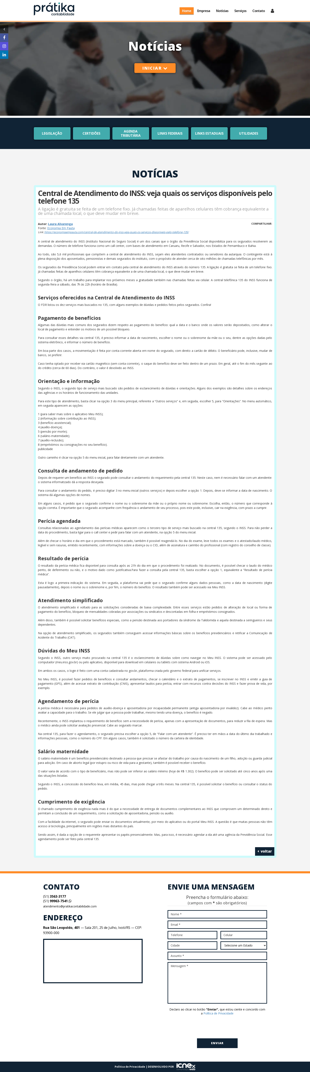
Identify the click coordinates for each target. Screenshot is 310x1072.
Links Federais (170, 133)
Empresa (203, 11)
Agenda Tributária (131, 133)
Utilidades (248, 133)
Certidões (91, 133)
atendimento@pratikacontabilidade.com (70, 906)
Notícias (222, 11)
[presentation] (217, 1027)
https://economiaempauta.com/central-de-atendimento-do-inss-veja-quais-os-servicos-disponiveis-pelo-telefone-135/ (116, 232)
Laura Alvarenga (60, 224)
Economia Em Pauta (61, 228)
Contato (258, 11)
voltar (265, 851)
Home (186, 11)
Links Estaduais (209, 133)
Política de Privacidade (218, 1013)
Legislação (52, 133)
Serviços (240, 11)
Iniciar (155, 68)
